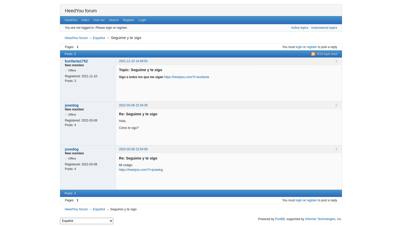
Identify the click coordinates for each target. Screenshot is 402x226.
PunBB (280, 219)
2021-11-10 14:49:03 (133, 61)
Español (99, 38)
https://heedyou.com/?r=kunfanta (186, 77)
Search (113, 20)
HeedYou (71, 20)
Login (142, 20)
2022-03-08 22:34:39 (133, 105)
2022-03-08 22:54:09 (133, 149)
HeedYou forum (81, 10)
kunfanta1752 (76, 61)
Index (85, 20)
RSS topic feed (327, 54)
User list (98, 20)
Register (128, 20)
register (312, 47)
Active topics (299, 28)
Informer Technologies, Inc (323, 219)
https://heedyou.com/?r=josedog (141, 170)
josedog (72, 105)
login (299, 47)
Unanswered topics (324, 28)
